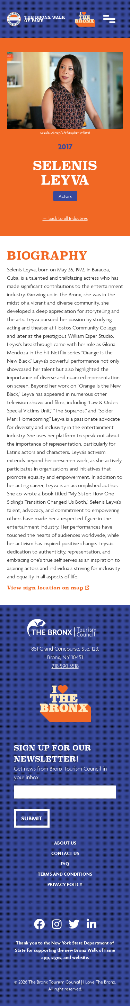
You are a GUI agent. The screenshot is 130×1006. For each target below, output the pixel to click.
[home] (40, 19)
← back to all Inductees (65, 218)
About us (65, 843)
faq (65, 864)
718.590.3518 (65, 665)
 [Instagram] (57, 924)
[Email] (65, 792)
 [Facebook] (39, 924)
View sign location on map (48, 587)
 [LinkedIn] (91, 924)
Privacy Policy (65, 884)
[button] (109, 19)
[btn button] (32, 818)
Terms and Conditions (65, 874)
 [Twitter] (74, 924)
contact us (65, 853)
